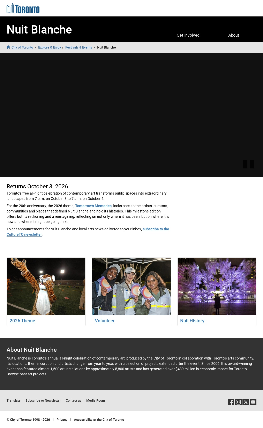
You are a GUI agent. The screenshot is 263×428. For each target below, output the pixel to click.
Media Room (95, 400)
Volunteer (105, 321)
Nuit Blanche (39, 29)
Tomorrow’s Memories (93, 205)
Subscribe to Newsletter (43, 400)
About (233, 35)
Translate (14, 400)
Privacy (62, 419)
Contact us (73, 400)
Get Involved (188, 35)
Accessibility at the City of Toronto (99, 419)
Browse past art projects (26, 374)
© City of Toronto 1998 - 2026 (28, 419)
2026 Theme (22, 321)
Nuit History (192, 321)
